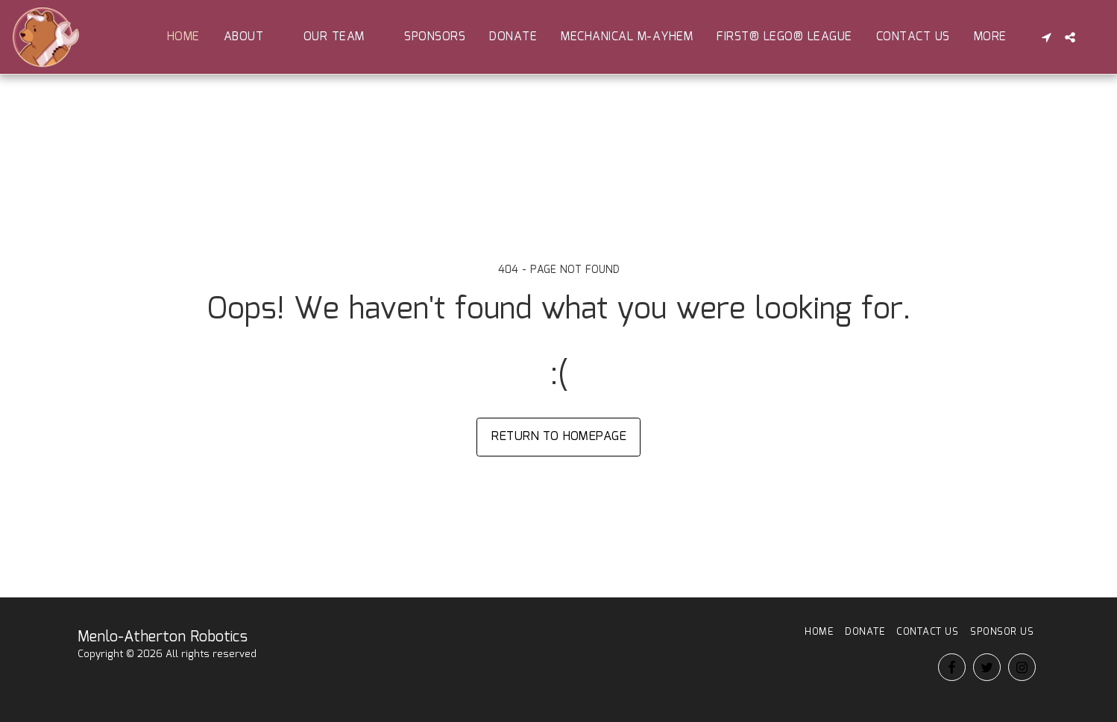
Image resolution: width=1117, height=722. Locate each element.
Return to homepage (558, 436)
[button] (252, 37)
